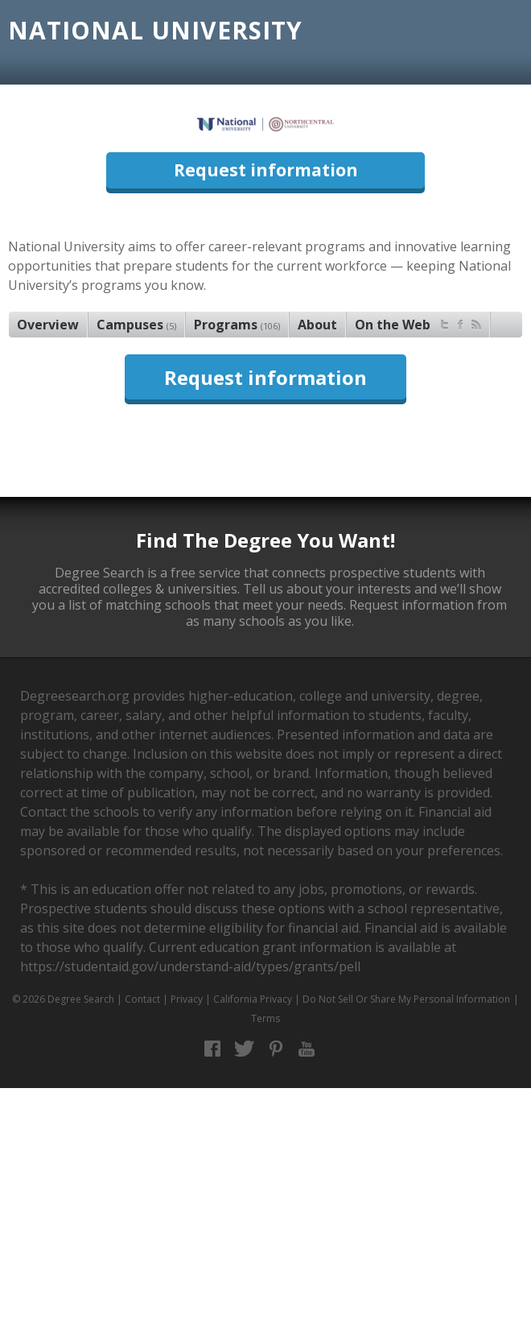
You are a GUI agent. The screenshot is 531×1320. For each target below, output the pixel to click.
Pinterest (276, 1049)
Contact (142, 999)
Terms (265, 1018)
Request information (266, 170)
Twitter (244, 1049)
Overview (48, 324)
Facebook (213, 1049)
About (317, 324)
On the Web (418, 322)
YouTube (307, 1049)
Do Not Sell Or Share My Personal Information (406, 999)
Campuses (136, 324)
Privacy (187, 999)
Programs (237, 324)
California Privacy (252, 999)
